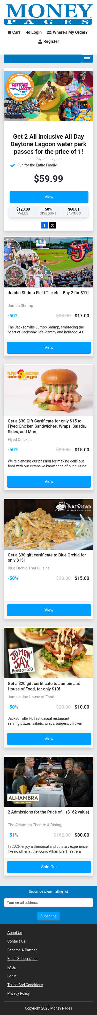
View (49, 196)
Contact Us (16, 941)
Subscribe (49, 916)
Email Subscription (23, 959)
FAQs (12, 967)
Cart (13, 32)
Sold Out (49, 866)
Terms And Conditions (25, 985)
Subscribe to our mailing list (48, 891)
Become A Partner (22, 950)
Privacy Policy (19, 993)
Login (34, 32)
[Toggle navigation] (87, 59)
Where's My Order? (67, 32)
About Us (15, 933)
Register (48, 41)
